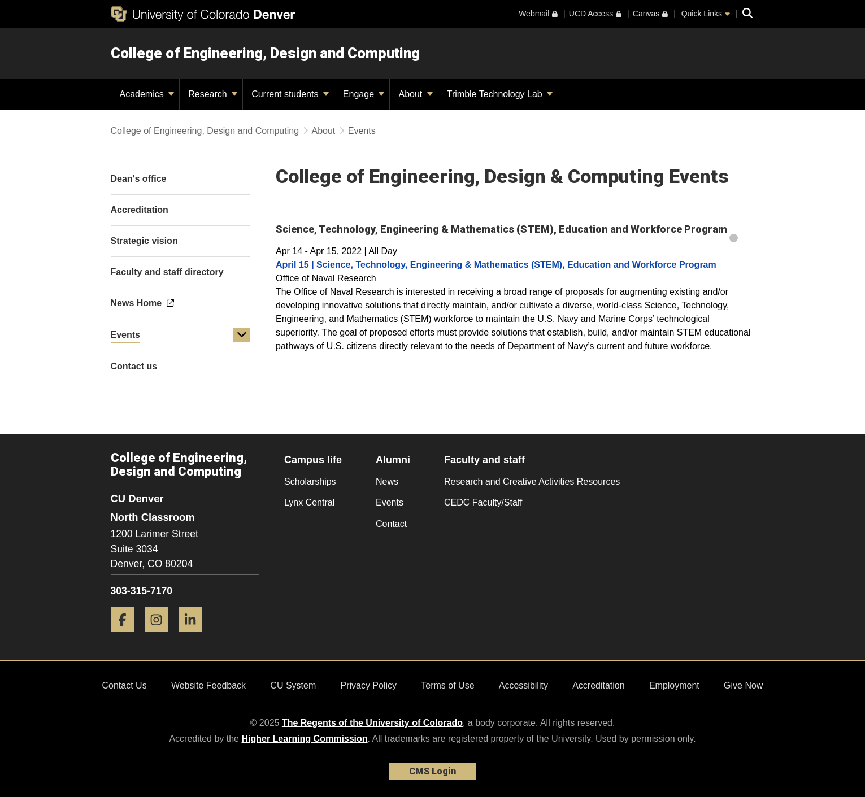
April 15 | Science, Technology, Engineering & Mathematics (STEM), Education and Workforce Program (496, 264)
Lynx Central (309, 502)
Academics (147, 94)
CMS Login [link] (432, 771)
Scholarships (310, 481)
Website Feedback (208, 685)
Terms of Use (447, 685)
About (415, 94)
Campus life (313, 459)
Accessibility (523, 685)
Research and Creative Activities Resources (532, 481)
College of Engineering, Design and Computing (265, 53)
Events (125, 334)
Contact (391, 524)
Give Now (743, 685)
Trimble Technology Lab (500, 94)
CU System (293, 685)
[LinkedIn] (194, 636)
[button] (242, 335)
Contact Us (124, 685)
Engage (364, 94)
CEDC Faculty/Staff (483, 502)
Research (212, 94)
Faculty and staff (484, 459)
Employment (674, 685)
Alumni (393, 459)
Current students (290, 94)
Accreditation (598, 685)
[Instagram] (160, 636)
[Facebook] (126, 636)
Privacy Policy (368, 685)
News (387, 481)
